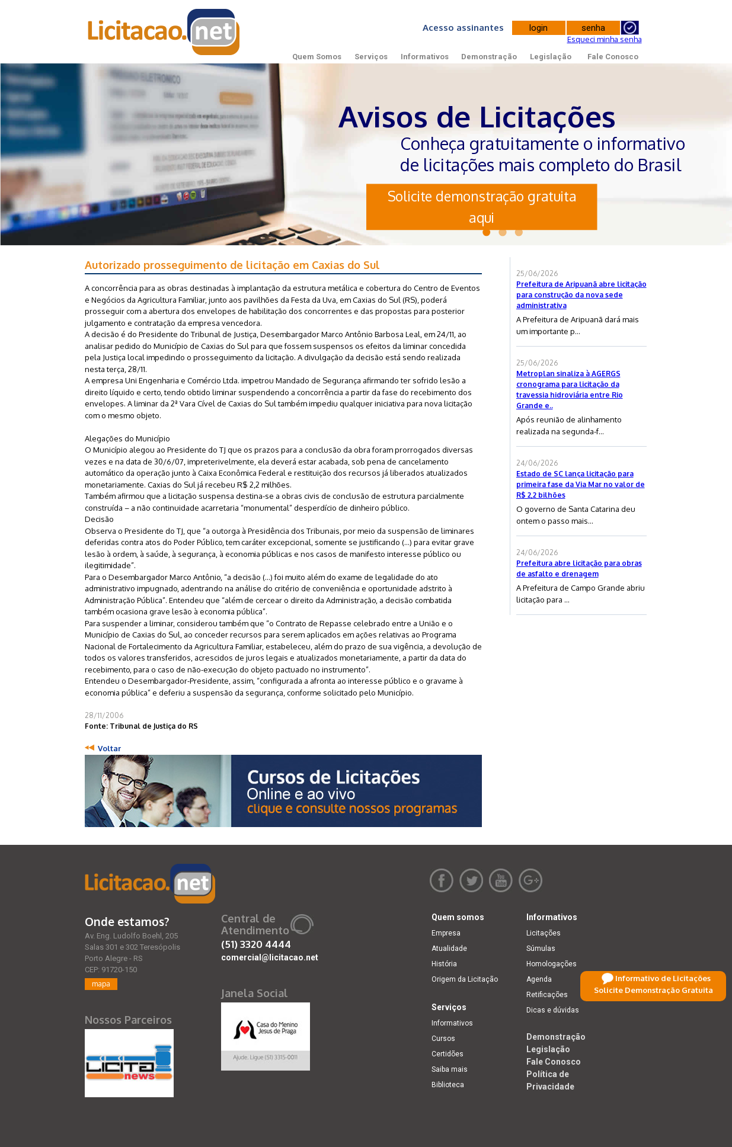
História (444, 964)
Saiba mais (449, 1069)
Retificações (547, 995)
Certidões (447, 1054)
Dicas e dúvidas (552, 1010)
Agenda (539, 979)
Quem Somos (316, 56)
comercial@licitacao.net (269, 957)
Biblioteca (447, 1085)
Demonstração (489, 56)
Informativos (425, 56)
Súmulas (540, 948)
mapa (101, 983)
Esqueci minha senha (604, 39)
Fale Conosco (612, 56)
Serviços (371, 56)
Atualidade (449, 948)
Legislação (550, 56)
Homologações (551, 964)
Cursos (443, 1038)
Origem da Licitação (464, 979)
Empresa (446, 933)
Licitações (543, 933)
